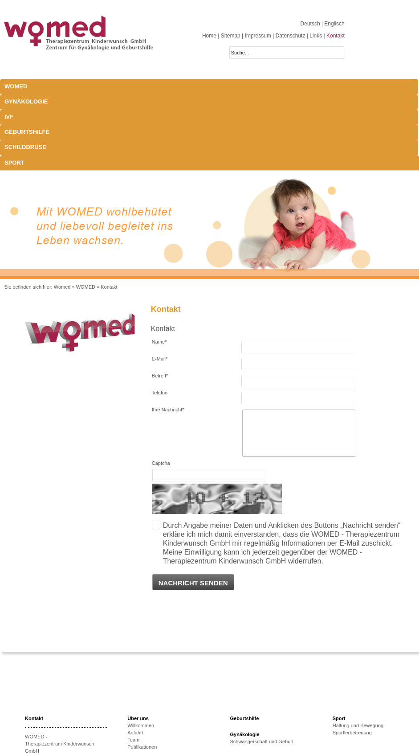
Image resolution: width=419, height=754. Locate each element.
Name (159, 265)
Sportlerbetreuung (352, 656)
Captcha (161, 386)
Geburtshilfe (184, 86)
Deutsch (311, 24)
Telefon (159, 316)
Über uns (138, 642)
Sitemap (230, 36)
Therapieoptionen (146, 715)
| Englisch (333, 24)
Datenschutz (290, 36)
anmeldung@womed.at (66, 717)
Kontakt (335, 36)
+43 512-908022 (61, 703)
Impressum (258, 36)
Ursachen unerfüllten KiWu (156, 708)
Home (209, 36)
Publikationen (142, 670)
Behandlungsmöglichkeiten (259, 724)
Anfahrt (135, 656)
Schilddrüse (235, 86)
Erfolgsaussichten (146, 722)
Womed (62, 210)
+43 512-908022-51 (57, 710)
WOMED (15, 86)
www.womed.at (54, 724)
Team (133, 663)
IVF (113, 86)
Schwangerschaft (249, 702)
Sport (276, 86)
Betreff (160, 299)
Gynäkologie (79, 86)
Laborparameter (247, 695)
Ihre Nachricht (168, 333)
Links (315, 36)
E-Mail (159, 282)
